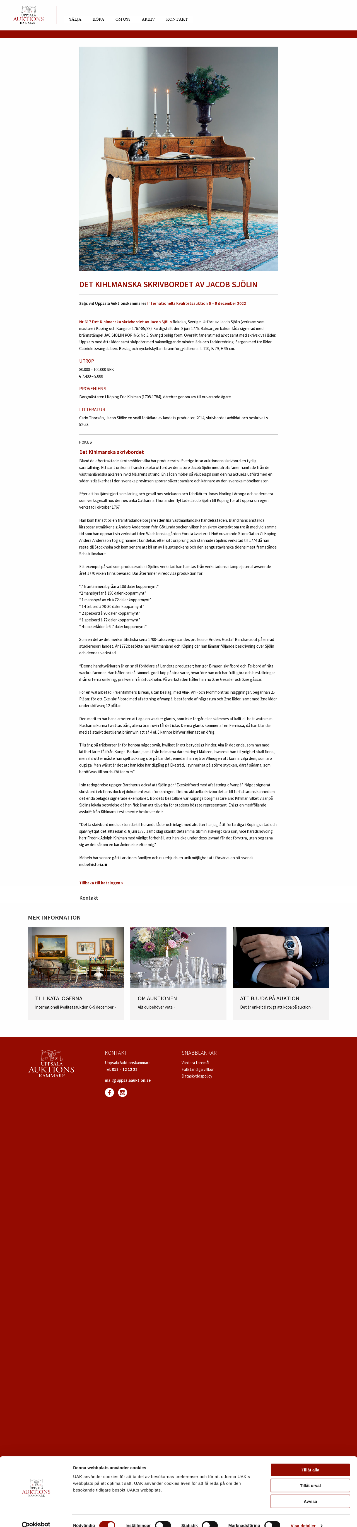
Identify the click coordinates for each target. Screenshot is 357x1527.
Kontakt (177, 19)
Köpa (98, 19)
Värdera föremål (195, 1062)
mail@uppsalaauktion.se (128, 1080)
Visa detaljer (303, 1516)
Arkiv (148, 19)
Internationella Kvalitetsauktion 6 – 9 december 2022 (196, 303)
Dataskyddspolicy (197, 1076)
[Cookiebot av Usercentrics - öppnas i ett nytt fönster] (36, 1516)
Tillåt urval (310, 1476)
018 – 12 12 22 (125, 1069)
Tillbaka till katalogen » (101, 882)
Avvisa (310, 1491)
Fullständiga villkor (198, 1069)
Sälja (75, 19)
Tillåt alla (310, 1460)
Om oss (123, 19)
